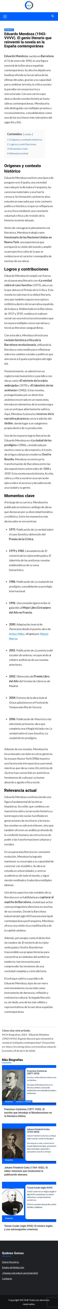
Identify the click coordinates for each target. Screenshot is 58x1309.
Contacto (7, 1278)
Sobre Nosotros (10, 1261)
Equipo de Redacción (13, 1267)
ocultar (27, 134)
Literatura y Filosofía (23, 1102)
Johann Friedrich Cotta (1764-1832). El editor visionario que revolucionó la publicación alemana (26, 1171)
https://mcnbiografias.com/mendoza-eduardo (31, 1046)
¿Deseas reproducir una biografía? (20, 1272)
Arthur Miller (17, 633)
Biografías (9, 30)
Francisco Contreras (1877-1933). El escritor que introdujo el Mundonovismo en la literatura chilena (28, 1113)
